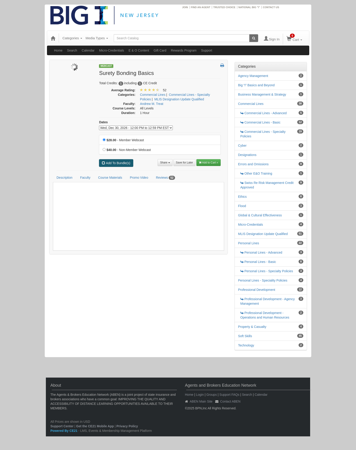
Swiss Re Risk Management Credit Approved (267, 185)
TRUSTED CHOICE (224, 7)
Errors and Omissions (253, 164)
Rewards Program (184, 50)
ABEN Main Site (201, 401)
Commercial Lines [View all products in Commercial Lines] (152, 94)
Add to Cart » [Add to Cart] (208, 162)
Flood (242, 206)
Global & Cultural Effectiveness (260, 215)
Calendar (88, 50)
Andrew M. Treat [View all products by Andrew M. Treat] (151, 104)
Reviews (165, 178)
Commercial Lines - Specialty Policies (263, 134)
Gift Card (160, 50)
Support (206, 50)
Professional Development (256, 290)
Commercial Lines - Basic (260, 122)
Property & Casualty (252, 327)
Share (165, 162)
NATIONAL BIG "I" (249, 7)
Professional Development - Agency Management (267, 301)
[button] (222, 66)
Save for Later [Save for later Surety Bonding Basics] (184, 162)
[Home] (53, 38)
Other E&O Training (256, 173)
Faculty (85, 177)
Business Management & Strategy (262, 94)
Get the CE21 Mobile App (95, 426)
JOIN (185, 7)
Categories (72, 38)
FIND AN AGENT (200, 7)
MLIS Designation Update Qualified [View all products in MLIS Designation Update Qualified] (179, 99)
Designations (247, 155)
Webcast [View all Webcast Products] (106, 66)
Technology (246, 345)
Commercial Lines (251, 104)
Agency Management (253, 76)
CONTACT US (271, 7)
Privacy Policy (127, 426)
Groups (211, 394)
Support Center (62, 426)
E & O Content (139, 50)
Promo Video (139, 177)
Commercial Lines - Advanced (263, 113)
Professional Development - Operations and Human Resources (264, 315)
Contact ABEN (230, 401)
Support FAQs (229, 394)
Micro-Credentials (111, 50)
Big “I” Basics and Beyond (256, 85)
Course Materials (110, 177)
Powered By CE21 (64, 431)
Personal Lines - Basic (258, 262)
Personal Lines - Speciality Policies (262, 280)
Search (72, 50)
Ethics (242, 196)
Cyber (242, 145)
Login (200, 394)
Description (64, 177)
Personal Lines (248, 243)
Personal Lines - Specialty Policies (266, 271)
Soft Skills (245, 336)
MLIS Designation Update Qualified (263, 234)
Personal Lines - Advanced (261, 252)
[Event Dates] (136, 128)
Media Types (97, 38)
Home (58, 50)
